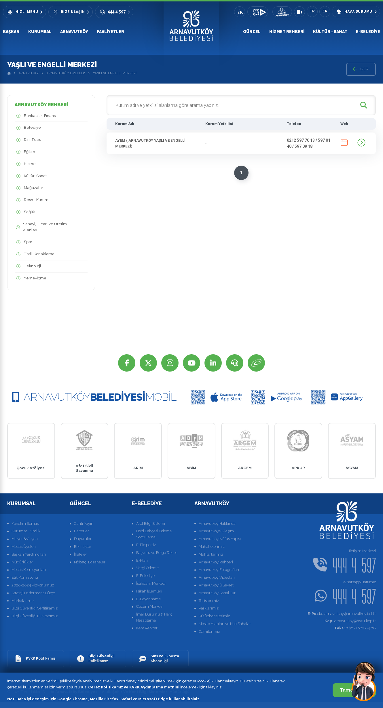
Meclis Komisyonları (29, 569)
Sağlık (25, 212)
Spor (23, 242)
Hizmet (26, 164)
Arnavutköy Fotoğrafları (219, 569)
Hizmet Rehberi (286, 31)
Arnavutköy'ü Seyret (216, 585)
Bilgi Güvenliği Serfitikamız (35, 608)
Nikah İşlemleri (149, 591)
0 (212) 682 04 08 (355, 628)
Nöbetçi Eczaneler (89, 562)
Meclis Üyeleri (24, 546)
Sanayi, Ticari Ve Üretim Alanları (41, 227)
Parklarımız (209, 608)
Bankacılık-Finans (35, 116)
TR (312, 11)
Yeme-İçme (30, 278)
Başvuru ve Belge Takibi (156, 552)
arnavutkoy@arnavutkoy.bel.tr (342, 614)
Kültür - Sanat (330, 31)
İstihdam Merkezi (151, 583)
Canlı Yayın (83, 523)
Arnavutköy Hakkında (217, 523)
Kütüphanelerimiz (214, 616)
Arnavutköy (74, 31)
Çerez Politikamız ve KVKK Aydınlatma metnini (133, 687)
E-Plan (142, 560)
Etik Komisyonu (25, 577)
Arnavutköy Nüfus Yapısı (220, 539)
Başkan (11, 31)
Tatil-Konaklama (34, 254)
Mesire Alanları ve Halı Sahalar (225, 624)
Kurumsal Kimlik (26, 531)
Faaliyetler (110, 31)
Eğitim (25, 152)
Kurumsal (40, 31)
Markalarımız (23, 601)
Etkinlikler (82, 546)
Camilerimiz (209, 631)
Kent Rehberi (147, 628)
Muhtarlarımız (211, 554)
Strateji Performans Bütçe (33, 593)
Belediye (28, 128)
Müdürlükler (22, 562)
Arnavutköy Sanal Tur (217, 593)
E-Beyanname (148, 599)
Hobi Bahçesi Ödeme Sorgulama (154, 534)
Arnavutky (29, 73)
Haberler (81, 531)
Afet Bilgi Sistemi (150, 523)
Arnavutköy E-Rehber (65, 73)
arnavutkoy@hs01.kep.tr (350, 621)
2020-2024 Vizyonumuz (33, 585)
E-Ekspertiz (146, 545)
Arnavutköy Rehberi (216, 562)
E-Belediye (368, 31)
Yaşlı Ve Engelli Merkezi (115, 73)
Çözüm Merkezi (149, 606)
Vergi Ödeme (147, 568)
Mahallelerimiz (212, 546)
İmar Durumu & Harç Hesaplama (154, 617)
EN (325, 11)
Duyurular (83, 539)
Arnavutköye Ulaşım (216, 531)
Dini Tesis (28, 140)
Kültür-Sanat (31, 176)
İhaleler (80, 554)
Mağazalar (29, 188)
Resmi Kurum (31, 200)
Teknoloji (28, 266)
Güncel (252, 31)
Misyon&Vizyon (25, 539)
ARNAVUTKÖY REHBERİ (41, 104)
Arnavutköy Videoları (217, 577)
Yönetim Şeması (25, 523)
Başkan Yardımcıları (29, 554)
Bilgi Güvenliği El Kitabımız (35, 616)
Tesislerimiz (209, 601)
